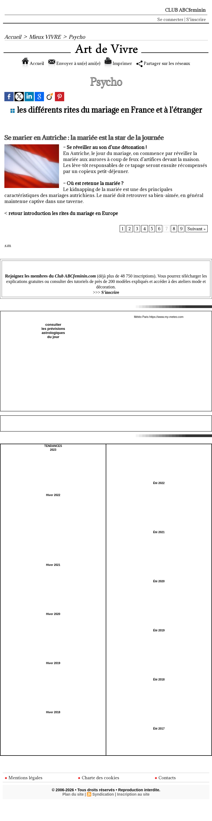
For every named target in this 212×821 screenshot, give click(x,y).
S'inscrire (196, 19)
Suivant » (196, 228)
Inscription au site (133, 794)
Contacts (165, 777)
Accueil (12, 37)
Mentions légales (23, 777)
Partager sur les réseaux (167, 63)
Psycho (77, 37)
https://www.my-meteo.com (166, 316)
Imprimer (118, 63)
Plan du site (73, 794)
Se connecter (170, 19)
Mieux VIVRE (45, 37)
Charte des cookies (98, 777)
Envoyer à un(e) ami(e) (71, 63)
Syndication (103, 794)
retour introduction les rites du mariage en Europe (63, 213)
